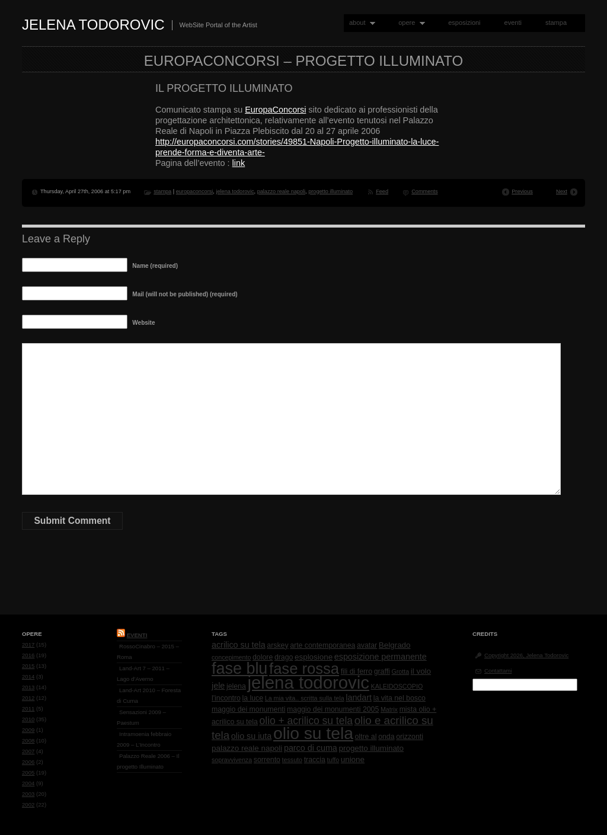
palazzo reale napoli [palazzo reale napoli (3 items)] (247, 748)
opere (409, 23)
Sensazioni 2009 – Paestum (141, 717)
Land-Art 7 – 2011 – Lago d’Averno (143, 673)
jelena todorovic (235, 191)
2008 (28, 740)
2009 (28, 730)
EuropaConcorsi (275, 109)
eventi (513, 22)
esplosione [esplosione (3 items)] (314, 656)
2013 (28, 687)
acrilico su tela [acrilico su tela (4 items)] (239, 645)
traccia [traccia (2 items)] (314, 760)
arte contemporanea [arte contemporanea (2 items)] (322, 645)
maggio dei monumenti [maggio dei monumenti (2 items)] (248, 709)
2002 (28, 804)
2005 (28, 772)
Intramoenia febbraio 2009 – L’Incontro (144, 739)
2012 (28, 698)
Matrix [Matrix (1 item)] (389, 709)
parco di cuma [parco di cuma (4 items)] (310, 748)
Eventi (137, 635)
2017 (28, 644)
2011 (28, 708)
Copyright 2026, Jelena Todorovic (526, 655)
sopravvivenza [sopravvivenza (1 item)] (232, 759)
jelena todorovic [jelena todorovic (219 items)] (308, 682)
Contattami (498, 670)
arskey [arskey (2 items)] (277, 645)
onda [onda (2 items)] (386, 736)
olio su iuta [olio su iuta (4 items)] (251, 736)
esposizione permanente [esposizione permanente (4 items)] (380, 656)
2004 (28, 783)
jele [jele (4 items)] (218, 685)
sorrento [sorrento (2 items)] (267, 760)
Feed (382, 191)
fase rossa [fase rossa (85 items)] (304, 668)
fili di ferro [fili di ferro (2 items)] (356, 671)
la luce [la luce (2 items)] (253, 698)
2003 (28, 794)
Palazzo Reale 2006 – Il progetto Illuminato (148, 761)
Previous (522, 191)
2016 (28, 655)
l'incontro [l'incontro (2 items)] (226, 698)
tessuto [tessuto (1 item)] (292, 759)
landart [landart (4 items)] (359, 697)
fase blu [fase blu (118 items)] (239, 668)
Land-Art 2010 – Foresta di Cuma (149, 695)
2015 (28, 666)
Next (561, 191)
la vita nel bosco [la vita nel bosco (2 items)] (399, 698)
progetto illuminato (330, 191)
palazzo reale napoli (281, 191)
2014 (28, 676)
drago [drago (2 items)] (283, 657)
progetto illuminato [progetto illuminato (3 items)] (371, 748)
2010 (28, 719)
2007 (28, 751)
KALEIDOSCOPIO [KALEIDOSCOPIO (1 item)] (397, 686)
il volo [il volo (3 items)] (421, 671)
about (359, 23)
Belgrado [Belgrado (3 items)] (395, 645)
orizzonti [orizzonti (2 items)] (409, 736)
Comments (424, 191)
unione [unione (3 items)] (353, 759)
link (238, 163)
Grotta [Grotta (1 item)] (400, 671)
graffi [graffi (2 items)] (382, 671)
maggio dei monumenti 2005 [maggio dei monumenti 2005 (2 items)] (333, 709)
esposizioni (464, 22)
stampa (556, 22)
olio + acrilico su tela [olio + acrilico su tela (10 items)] (306, 721)
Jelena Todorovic (93, 25)
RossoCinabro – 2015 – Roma (148, 651)
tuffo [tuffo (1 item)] (333, 759)
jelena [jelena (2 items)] (236, 686)
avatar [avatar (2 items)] (367, 645)
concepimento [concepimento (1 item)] (231, 657)
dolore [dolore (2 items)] (263, 657)
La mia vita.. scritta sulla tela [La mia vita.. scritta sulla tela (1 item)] (304, 698)
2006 (28, 762)
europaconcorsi (194, 191)
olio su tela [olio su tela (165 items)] (313, 733)
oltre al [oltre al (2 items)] (366, 736)
